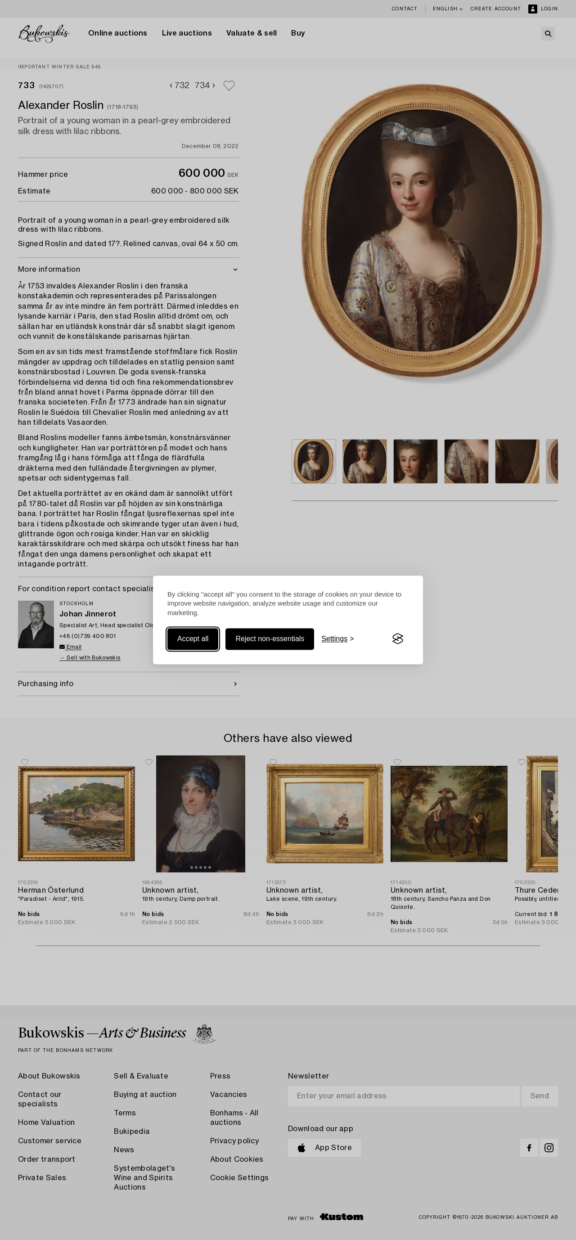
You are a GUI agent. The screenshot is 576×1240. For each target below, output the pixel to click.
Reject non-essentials (269, 638)
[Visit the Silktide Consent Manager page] (398, 639)
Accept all (192, 638)
